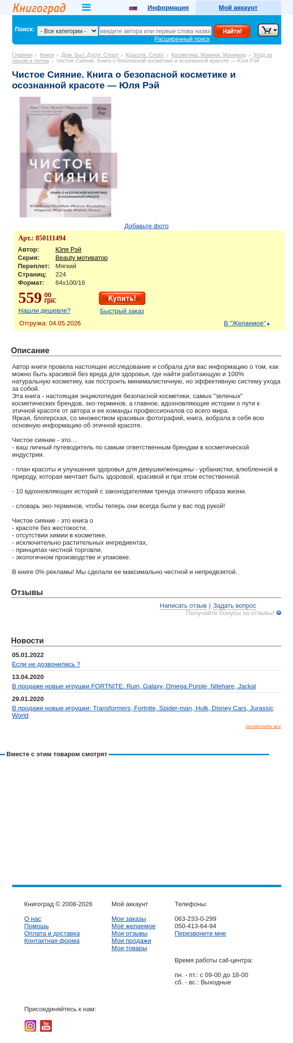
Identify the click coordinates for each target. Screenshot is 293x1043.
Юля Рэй (68, 249)
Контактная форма (52, 940)
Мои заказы (129, 918)
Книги (47, 55)
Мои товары (129, 948)
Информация (168, 7)
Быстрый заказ (122, 311)
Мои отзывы (130, 933)
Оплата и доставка (52, 933)
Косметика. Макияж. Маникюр (208, 55)
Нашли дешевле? (45, 310)
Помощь (36, 926)
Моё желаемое (134, 926)
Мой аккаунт (238, 7)
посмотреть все (263, 726)
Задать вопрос (234, 605)
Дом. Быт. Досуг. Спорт (89, 55)
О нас (33, 918)
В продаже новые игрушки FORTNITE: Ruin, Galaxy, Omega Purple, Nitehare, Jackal (134, 686)
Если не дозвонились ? (46, 664)
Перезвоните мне (200, 933)
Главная (22, 55)
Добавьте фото (146, 226)
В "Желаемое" (245, 323)
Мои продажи (131, 940)
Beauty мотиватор (81, 257)
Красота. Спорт (145, 55)
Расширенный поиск (182, 39)
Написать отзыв (183, 605)
